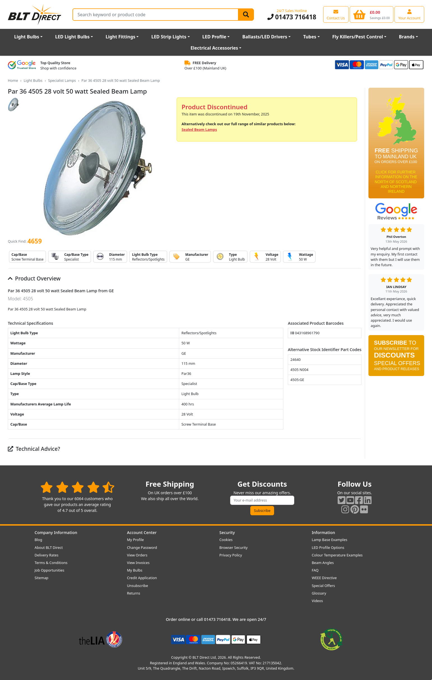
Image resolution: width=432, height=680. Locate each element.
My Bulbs (135, 570)
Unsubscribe (137, 585)
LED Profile (214, 37)
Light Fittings (120, 37)
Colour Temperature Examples (337, 555)
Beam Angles (323, 562)
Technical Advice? (34, 448)
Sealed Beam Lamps (199, 129)
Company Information (56, 532)
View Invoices (138, 562)
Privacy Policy (230, 555)
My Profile (135, 539)
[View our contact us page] (336, 14)
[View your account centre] (409, 14)
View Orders (137, 555)
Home (13, 80)
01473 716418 (291, 17)
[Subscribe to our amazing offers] (262, 500)
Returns (133, 593)
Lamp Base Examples (329, 539)
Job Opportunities (49, 570)
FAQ (315, 570)
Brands (407, 37)
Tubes (309, 37)
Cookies (226, 539)
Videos (317, 600)
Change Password (142, 547)
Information (323, 532)
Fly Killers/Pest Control (357, 37)
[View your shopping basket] (372, 14)
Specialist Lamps (62, 80)
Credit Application (142, 577)
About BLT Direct (49, 547)
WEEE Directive (324, 577)
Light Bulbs (26, 37)
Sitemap (41, 577)
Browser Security (233, 547)
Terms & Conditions (51, 562)
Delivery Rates (47, 555)
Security (227, 532)
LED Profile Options (328, 547)
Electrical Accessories (214, 48)
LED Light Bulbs (72, 37)
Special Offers (323, 585)
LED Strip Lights (168, 37)
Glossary (319, 593)
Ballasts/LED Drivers (264, 37)
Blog (38, 539)
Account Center (142, 532)
